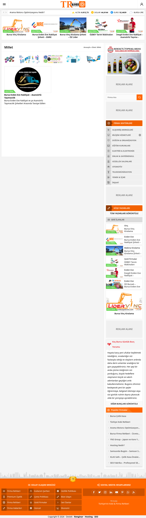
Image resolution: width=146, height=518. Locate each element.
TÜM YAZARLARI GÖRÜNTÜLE (124, 213)
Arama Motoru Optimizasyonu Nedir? (27, 12)
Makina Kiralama (132, 248)
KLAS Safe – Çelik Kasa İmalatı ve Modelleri (125, 457)
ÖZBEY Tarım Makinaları (101, 34)
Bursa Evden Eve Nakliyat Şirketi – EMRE (44, 35)
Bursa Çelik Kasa (118, 416)
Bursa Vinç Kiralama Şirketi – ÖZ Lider (73, 35)
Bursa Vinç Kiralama (16, 34)
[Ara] (121, 97)
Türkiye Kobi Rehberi (120, 422)
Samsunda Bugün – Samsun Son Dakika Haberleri (125, 451)
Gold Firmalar (130, 259)
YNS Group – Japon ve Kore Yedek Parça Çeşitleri (125, 439)
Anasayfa (87, 47)
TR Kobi (113, 501)
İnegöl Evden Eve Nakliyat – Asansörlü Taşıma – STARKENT (129, 37)
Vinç (126, 225)
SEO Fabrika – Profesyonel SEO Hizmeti (125, 462)
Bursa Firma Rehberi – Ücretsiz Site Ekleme (125, 433)
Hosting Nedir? (117, 445)
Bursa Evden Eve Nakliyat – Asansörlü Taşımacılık (22, 96)
